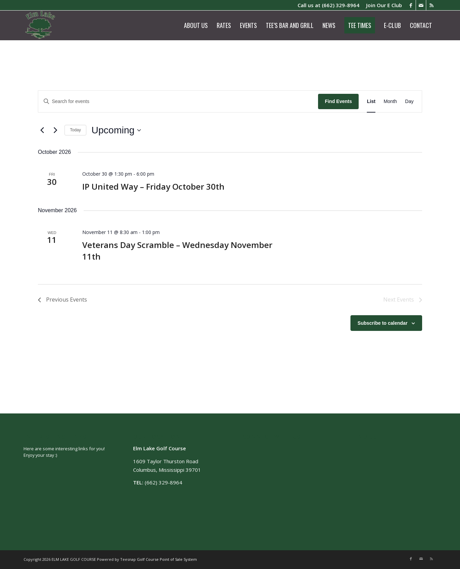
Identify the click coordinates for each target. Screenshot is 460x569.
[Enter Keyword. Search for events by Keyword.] (178, 101)
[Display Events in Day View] (409, 101)
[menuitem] (382, 5)
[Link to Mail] (421, 5)
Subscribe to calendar (382, 323)
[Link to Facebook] (411, 5)
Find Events (338, 101)
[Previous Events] (42, 130)
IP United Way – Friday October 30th (153, 186)
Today (75, 130)
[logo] (40, 25)
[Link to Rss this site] (431, 5)
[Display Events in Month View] (390, 101)
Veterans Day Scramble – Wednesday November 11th (177, 250)
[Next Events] (55, 130)
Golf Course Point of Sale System (167, 559)
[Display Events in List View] (371, 101)
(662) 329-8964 (340, 5)
